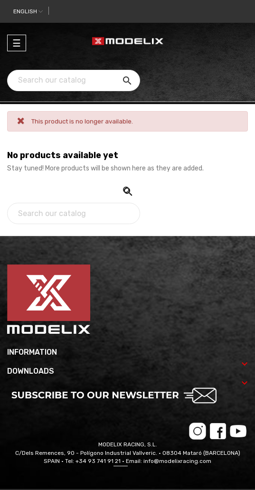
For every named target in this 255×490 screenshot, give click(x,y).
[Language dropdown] (28, 11)
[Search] (73, 80)
